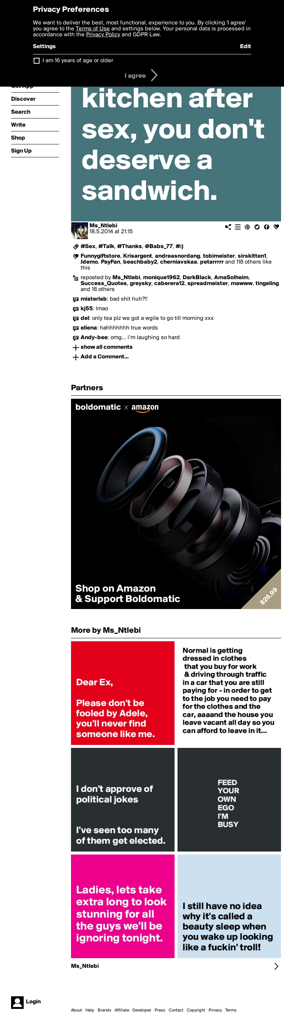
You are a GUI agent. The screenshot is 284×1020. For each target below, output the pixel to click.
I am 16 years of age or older (78, 61)
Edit (245, 47)
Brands (104, 1010)
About (76, 1010)
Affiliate (122, 1010)
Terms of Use (93, 29)
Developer (141, 1010)
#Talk (106, 247)
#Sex (88, 247)
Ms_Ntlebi (103, 226)
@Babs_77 (159, 247)
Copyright (196, 1010)
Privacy (215, 1010)
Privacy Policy (103, 35)
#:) (179, 247)
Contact (176, 1010)
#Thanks (129, 247)
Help (89, 1010)
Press (160, 1010)
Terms (231, 1010)
